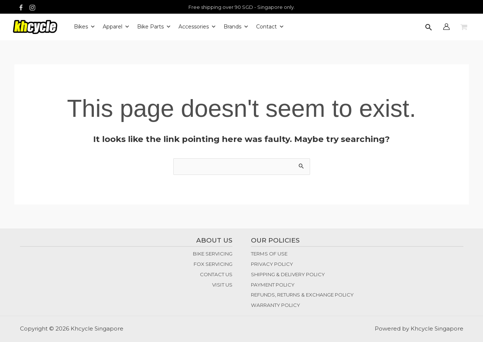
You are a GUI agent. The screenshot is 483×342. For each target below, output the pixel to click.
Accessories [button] (197, 27)
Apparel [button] (116, 27)
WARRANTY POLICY (275, 305)
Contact (270, 27)
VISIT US (222, 285)
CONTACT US (216, 274)
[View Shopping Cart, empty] (464, 27)
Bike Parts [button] (154, 27)
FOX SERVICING (213, 264)
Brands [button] (236, 27)
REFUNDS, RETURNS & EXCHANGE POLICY (302, 295)
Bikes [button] (84, 27)
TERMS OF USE (269, 254)
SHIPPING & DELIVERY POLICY (288, 274)
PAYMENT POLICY (273, 285)
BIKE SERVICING (212, 254)
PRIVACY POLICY (272, 264)
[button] (428, 28)
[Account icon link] (446, 26)
